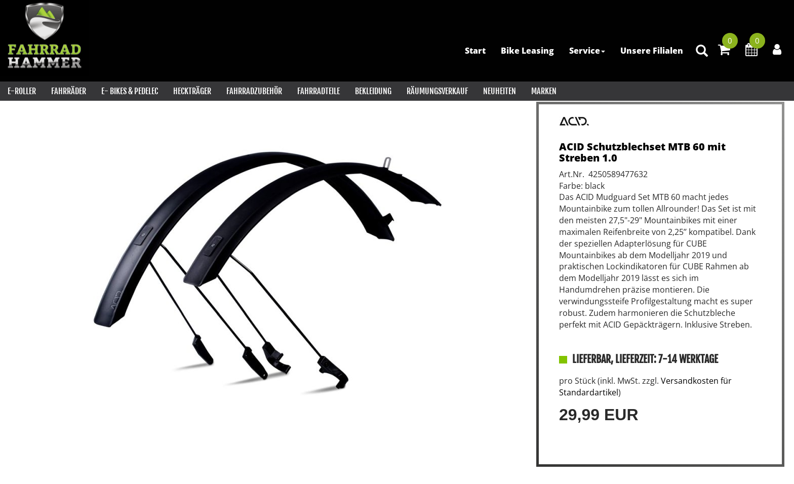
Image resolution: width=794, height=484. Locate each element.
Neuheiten (499, 91)
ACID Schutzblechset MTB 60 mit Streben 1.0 (642, 152)
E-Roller (22, 91)
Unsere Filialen (651, 50)
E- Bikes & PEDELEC (129, 91)
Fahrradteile (318, 91)
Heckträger (192, 91)
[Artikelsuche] (702, 51)
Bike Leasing (527, 50)
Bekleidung (373, 91)
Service (587, 50)
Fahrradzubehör (254, 91)
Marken (544, 91)
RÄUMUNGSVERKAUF (437, 91)
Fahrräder (68, 91)
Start (475, 50)
